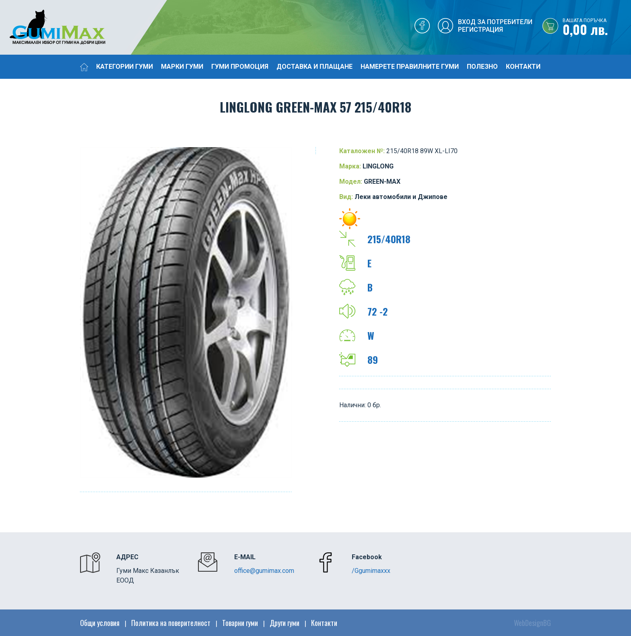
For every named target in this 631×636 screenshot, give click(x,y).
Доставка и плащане (314, 66)
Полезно (482, 66)
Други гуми (284, 623)
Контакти (523, 66)
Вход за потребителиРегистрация (495, 25)
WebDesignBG (532, 623)
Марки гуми (182, 66)
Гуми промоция (239, 66)
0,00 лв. (597, 27)
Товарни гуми (240, 623)
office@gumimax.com (264, 570)
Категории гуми (124, 66)
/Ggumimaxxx (371, 570)
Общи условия (100, 623)
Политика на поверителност (170, 623)
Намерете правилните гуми (410, 66)
